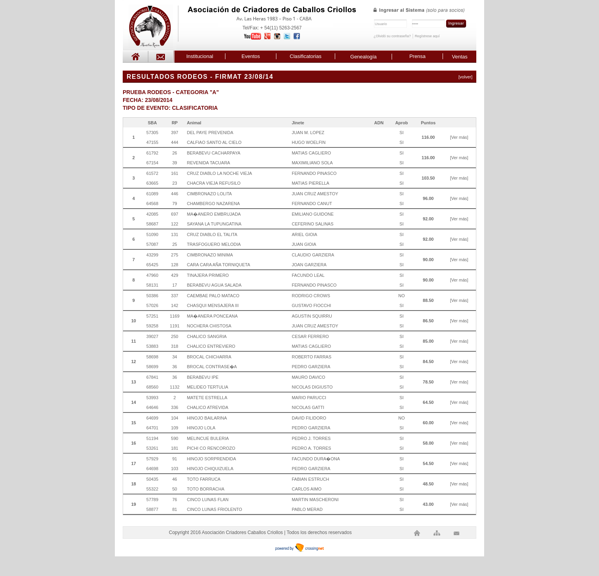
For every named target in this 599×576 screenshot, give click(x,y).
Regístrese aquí (427, 36)
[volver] (465, 76)
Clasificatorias (305, 56)
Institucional (199, 56)
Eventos (250, 56)
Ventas (460, 57)
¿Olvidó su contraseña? (392, 36)
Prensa (417, 56)
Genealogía (363, 57)
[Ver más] (459, 137)
